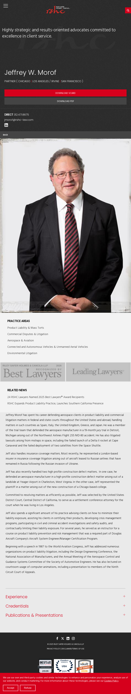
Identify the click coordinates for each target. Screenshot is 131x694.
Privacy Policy (53, 648)
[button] (128, 10)
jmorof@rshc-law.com (18, 120)
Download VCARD (65, 93)
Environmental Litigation (22, 353)
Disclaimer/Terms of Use (73, 648)
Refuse (28, 688)
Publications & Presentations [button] (34, 615)
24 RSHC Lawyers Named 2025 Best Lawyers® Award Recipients (45, 397)
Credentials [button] (17, 606)
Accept (10, 688)
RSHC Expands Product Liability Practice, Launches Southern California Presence (55, 403)
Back (5, 134)
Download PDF (65, 101)
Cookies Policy (111, 680)
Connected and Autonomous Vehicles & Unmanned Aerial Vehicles (47, 346)
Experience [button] (16, 597)
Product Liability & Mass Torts (25, 327)
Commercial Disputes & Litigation (27, 334)
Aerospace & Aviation (20, 340)
